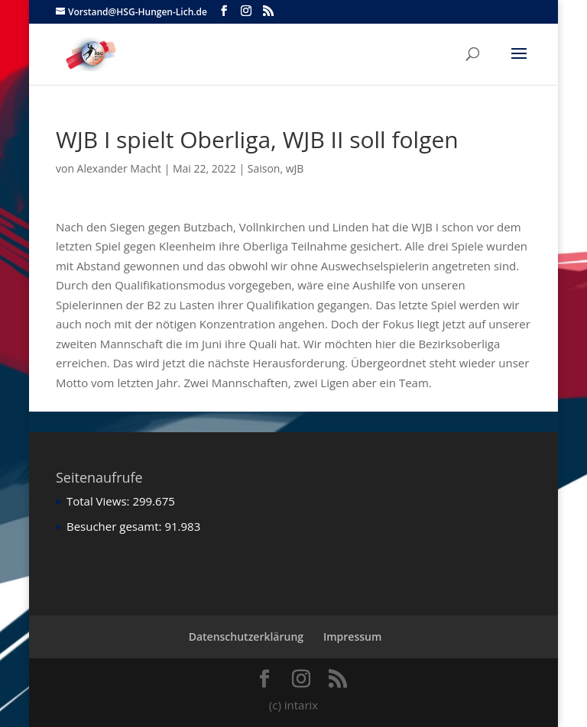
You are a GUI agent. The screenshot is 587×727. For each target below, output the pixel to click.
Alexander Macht (119, 168)
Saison (264, 168)
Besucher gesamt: (115, 526)
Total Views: (99, 501)
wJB (295, 168)
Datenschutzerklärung (246, 636)
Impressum (352, 636)
